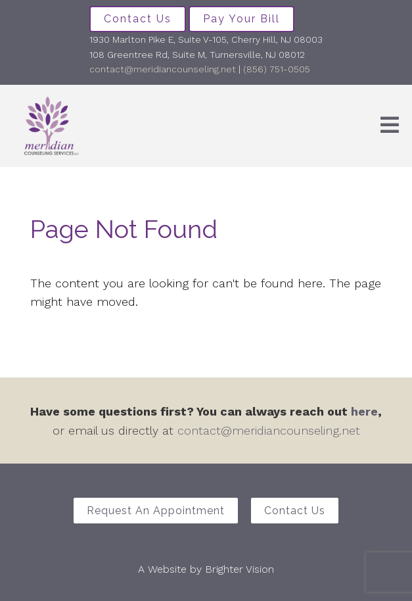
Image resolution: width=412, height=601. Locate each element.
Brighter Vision (239, 569)
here (364, 411)
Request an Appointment (156, 510)
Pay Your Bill (241, 18)
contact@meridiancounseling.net (162, 69)
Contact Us (138, 18)
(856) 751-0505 (276, 69)
